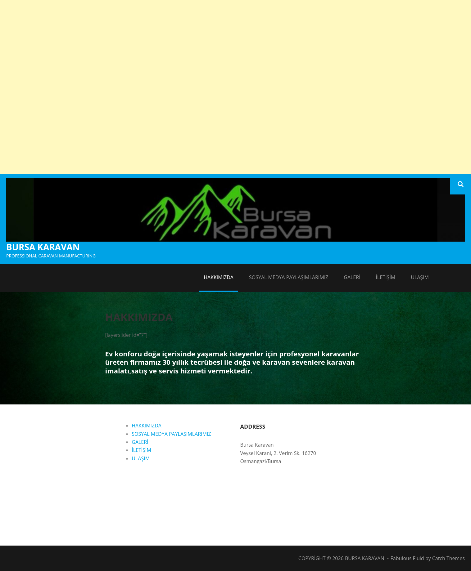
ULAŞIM (420, 277)
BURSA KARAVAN (42, 247)
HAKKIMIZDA (218, 277)
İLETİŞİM (386, 277)
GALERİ (352, 277)
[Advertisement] (235, 43)
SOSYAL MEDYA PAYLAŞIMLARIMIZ (288, 277)
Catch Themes (448, 558)
